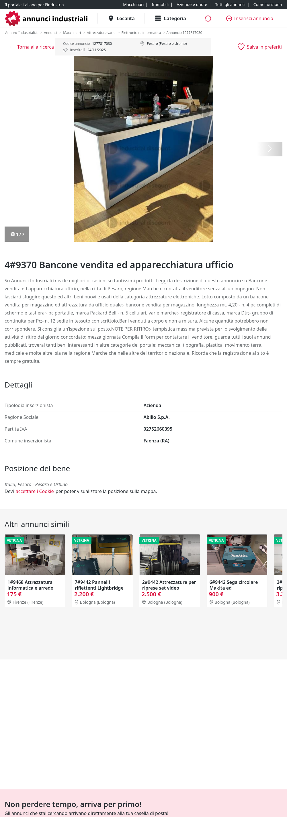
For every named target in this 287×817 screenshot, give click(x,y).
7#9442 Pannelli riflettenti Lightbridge (99, 585)
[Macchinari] (133, 4)
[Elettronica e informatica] (141, 32)
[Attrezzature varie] (101, 32)
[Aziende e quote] (192, 4)
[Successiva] (269, 149)
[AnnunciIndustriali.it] (21, 32)
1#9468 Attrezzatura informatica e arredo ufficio (30, 588)
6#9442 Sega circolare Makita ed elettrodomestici (234, 588)
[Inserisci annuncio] (249, 18)
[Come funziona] (267, 4)
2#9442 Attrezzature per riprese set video (169, 585)
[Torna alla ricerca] (32, 47)
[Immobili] (160, 4)
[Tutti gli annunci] (230, 4)
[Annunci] (50, 32)
